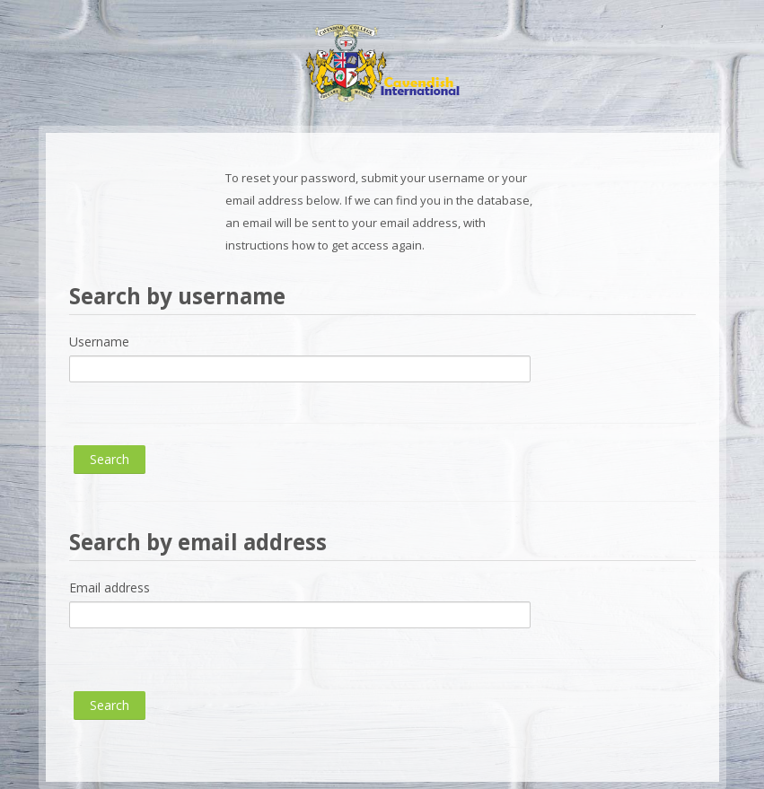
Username (99, 341)
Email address (109, 587)
